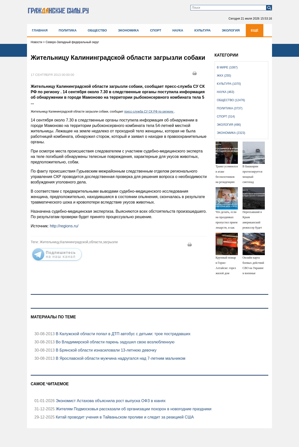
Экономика (128, 30)
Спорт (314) (226, 116)
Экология (231, 30)
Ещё (254, 30)
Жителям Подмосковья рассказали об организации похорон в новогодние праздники (133, 409)
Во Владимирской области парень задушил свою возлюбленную (114, 342)
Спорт (155, 30)
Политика (67, 30)
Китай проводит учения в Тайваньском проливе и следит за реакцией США (124, 417)
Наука (177, 30)
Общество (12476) (231, 100)
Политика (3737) (229, 108)
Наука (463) (225, 92)
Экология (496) (229, 124)
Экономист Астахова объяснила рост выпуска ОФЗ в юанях (110, 401)
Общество (97, 30)
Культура (202, 30)
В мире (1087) (227, 67)
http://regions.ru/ (64, 226)
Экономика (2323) (231, 133)
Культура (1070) (229, 84)
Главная (40, 30)
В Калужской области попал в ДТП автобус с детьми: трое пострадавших (123, 334)
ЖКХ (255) (224, 75)
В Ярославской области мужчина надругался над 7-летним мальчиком (120, 358)
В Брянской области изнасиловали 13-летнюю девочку (105, 350)
